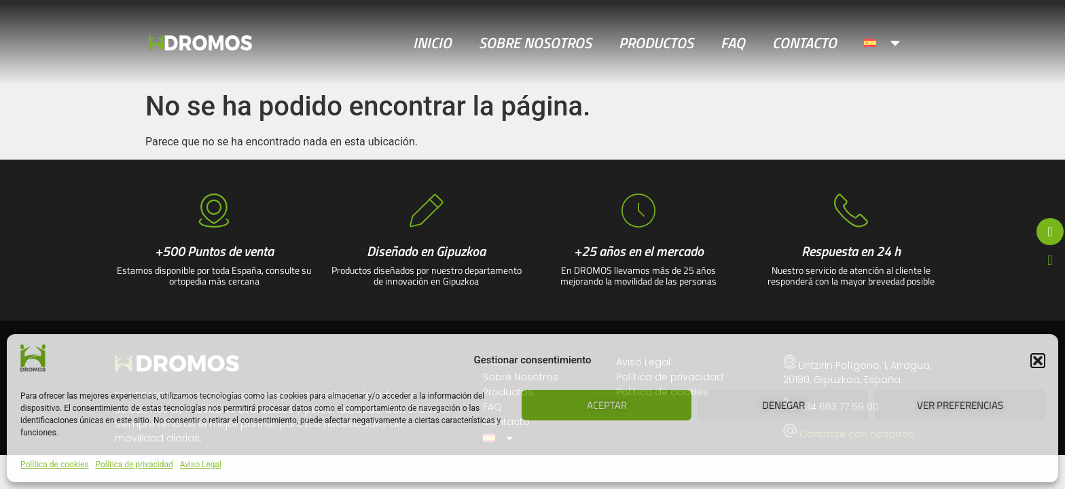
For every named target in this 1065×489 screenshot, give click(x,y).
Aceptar (607, 405)
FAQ (733, 42)
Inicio (432, 42)
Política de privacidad (134, 464)
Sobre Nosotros (535, 42)
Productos (656, 42)
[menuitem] (883, 42)
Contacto (804, 42)
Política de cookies (54, 464)
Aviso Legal (200, 464)
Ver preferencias (960, 405)
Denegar (783, 405)
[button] (1038, 360)
